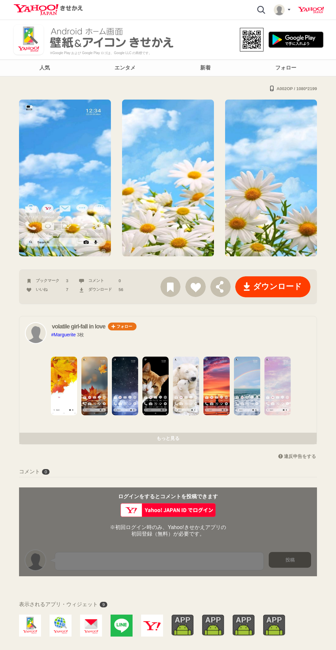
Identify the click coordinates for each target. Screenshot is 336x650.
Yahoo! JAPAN (311, 10)
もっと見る (168, 438)
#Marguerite (63, 334)
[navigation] (168, 67)
